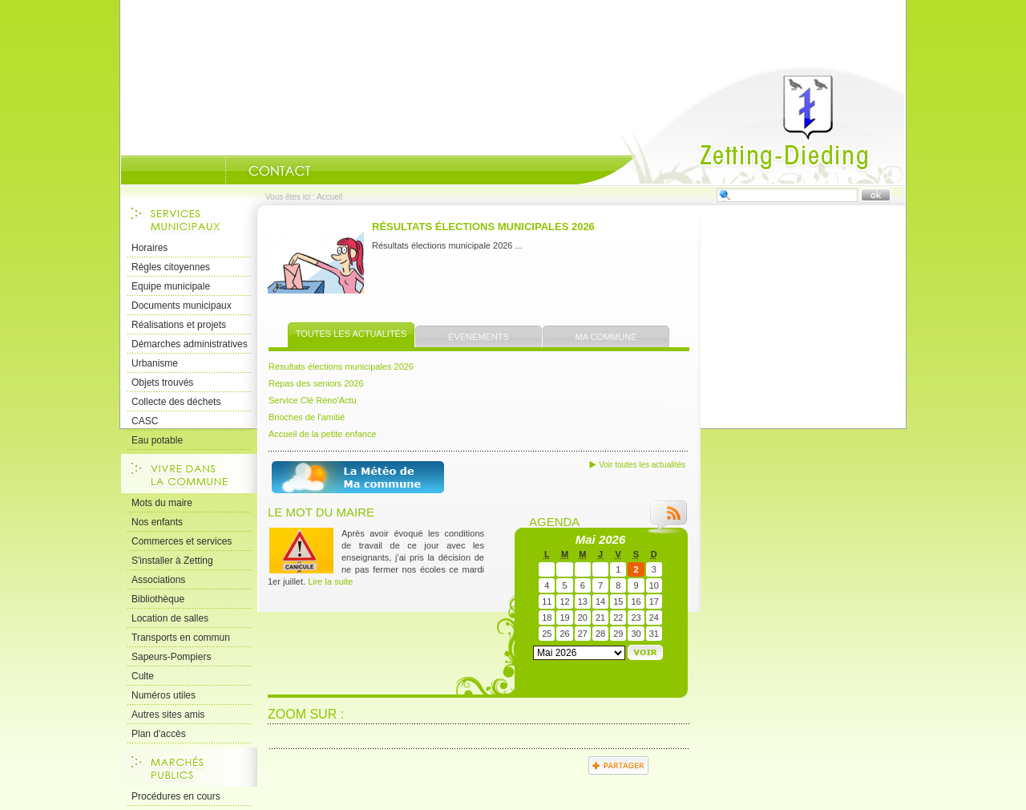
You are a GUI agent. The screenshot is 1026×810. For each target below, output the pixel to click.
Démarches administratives (189, 344)
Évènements (478, 337)
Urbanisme (154, 363)
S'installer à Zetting (172, 560)
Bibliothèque (157, 599)
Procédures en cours (175, 796)
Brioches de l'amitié (307, 417)
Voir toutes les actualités (642, 464)
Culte (142, 676)
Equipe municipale (170, 286)
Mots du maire (161, 502)
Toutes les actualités (351, 333)
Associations (158, 579)
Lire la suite (330, 581)
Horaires (149, 247)
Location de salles (169, 618)
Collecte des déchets (175, 401)
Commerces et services (181, 541)
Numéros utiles (163, 695)
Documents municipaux (181, 305)
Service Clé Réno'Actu (313, 400)
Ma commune (606, 337)
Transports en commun (180, 637)
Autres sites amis (167, 714)
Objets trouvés (162, 382)
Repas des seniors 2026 (316, 383)
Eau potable (157, 440)
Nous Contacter (279, 170)
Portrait (205, 170)
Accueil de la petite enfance (323, 434)
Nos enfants (157, 522)
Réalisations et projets (178, 324)
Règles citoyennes (170, 267)
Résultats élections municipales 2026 (483, 227)
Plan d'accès (158, 733)
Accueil (740, 125)
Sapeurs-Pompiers (171, 656)
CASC (144, 421)
